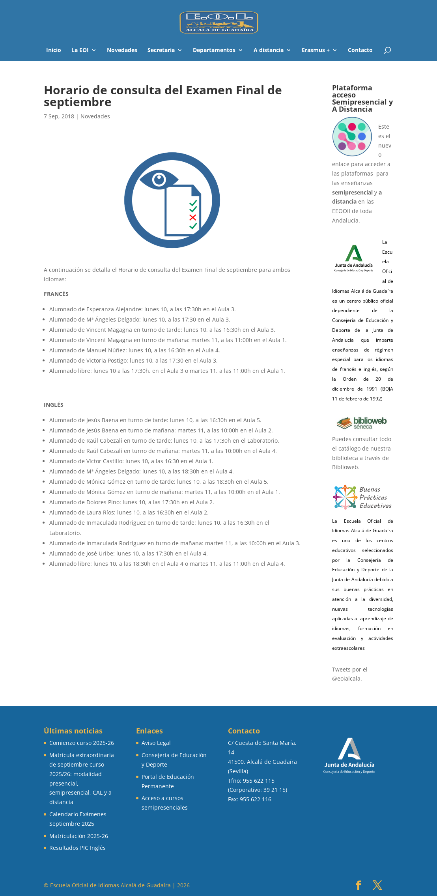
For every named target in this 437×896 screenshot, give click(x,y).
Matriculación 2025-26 (78, 836)
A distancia (269, 50)
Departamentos (214, 50)
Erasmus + (316, 50)
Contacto (360, 50)
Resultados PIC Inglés (77, 847)
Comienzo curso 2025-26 (81, 742)
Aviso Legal (156, 742)
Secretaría (161, 50)
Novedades (122, 50)
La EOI (80, 50)
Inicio (53, 50)
